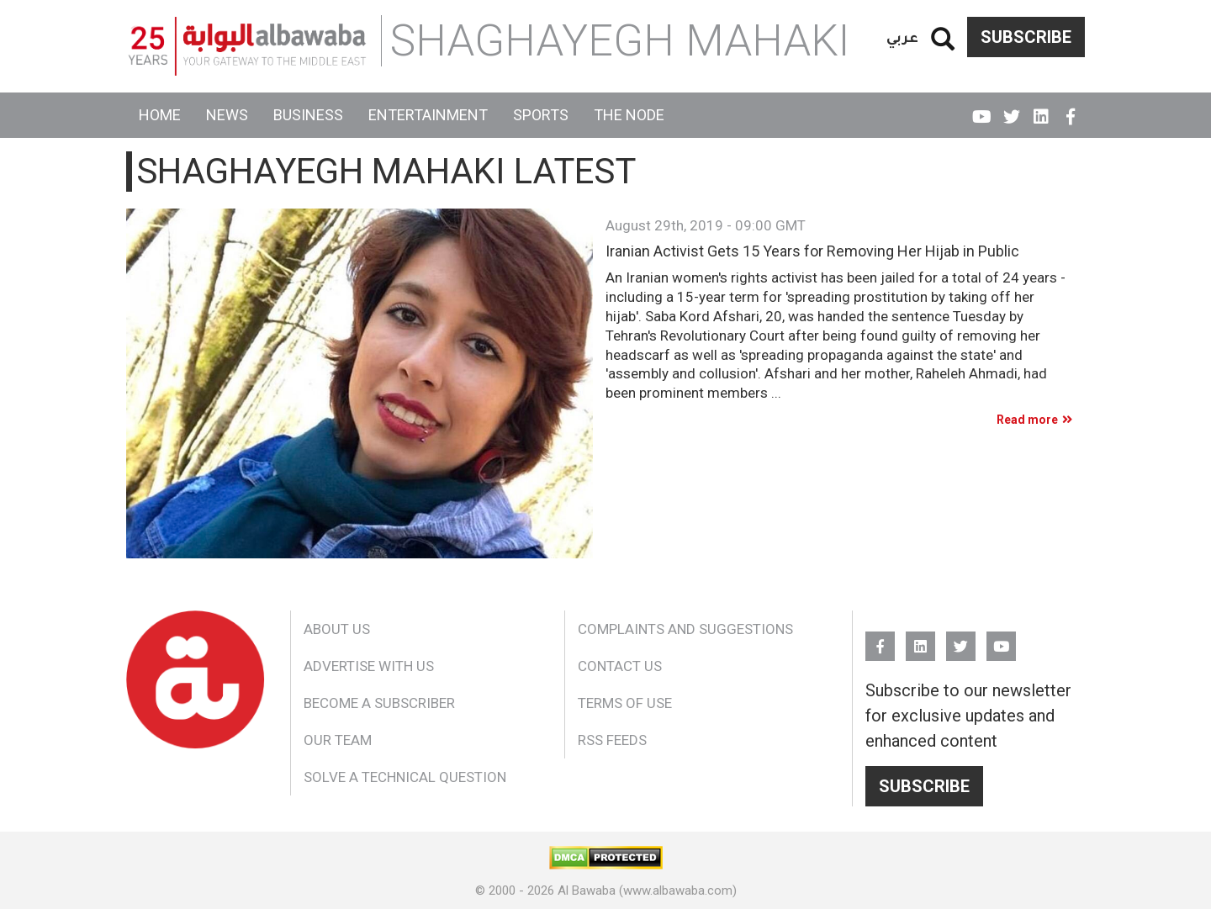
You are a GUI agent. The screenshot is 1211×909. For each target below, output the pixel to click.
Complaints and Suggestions (685, 629)
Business (308, 115)
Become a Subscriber (379, 703)
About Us (337, 629)
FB (1070, 109)
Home (160, 115)
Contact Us (620, 666)
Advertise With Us (369, 666)
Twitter (1011, 109)
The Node (629, 115)
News (227, 115)
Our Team (338, 740)
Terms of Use (625, 703)
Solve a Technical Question (405, 777)
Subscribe (1026, 37)
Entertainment (428, 115)
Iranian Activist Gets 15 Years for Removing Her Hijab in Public (812, 251)
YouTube (982, 109)
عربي (902, 36)
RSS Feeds (612, 740)
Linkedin (1040, 109)
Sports (540, 115)
